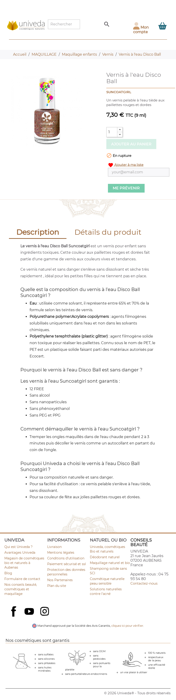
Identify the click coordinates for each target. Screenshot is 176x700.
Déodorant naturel (105, 557)
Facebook (14, 616)
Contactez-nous (143, 583)
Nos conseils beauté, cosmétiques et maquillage (20, 589)
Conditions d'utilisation (65, 558)
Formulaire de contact (22, 579)
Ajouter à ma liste (125, 165)
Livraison (54, 547)
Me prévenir (126, 188)
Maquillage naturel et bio (110, 563)
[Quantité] (111, 132)
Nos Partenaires (60, 580)
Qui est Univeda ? (18, 547)
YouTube (30, 612)
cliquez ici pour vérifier (127, 625)
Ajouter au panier (131, 144)
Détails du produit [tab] (107, 232)
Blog (8, 573)
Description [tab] (37, 232)
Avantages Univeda (19, 552)
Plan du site (56, 586)
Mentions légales (60, 552)
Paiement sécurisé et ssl (66, 564)
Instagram (45, 612)
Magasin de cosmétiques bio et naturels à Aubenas (24, 562)
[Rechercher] (64, 24)
